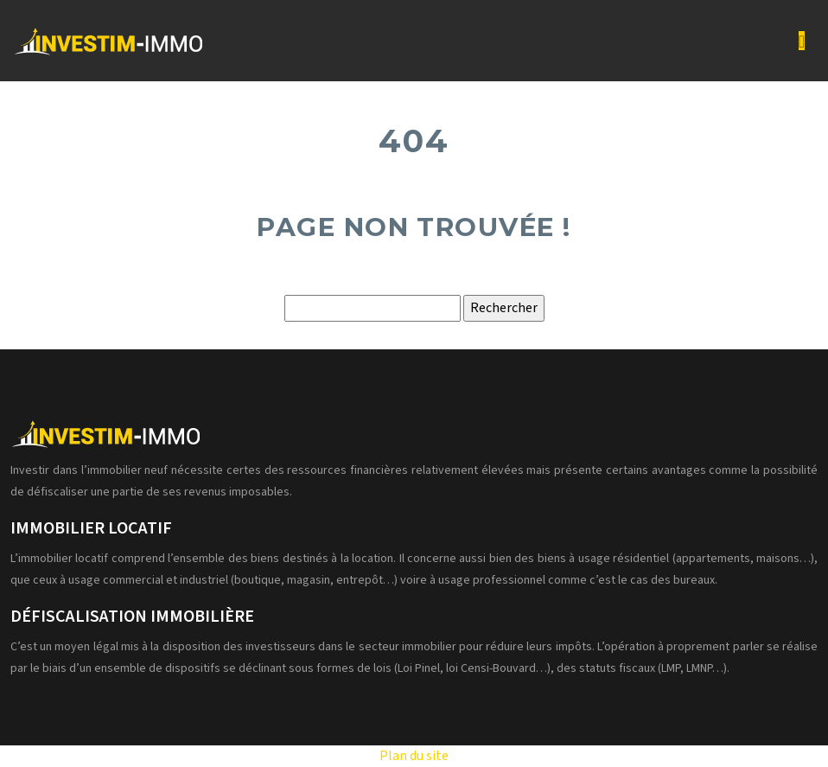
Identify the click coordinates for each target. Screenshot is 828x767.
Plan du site (414, 755)
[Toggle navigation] (801, 41)
